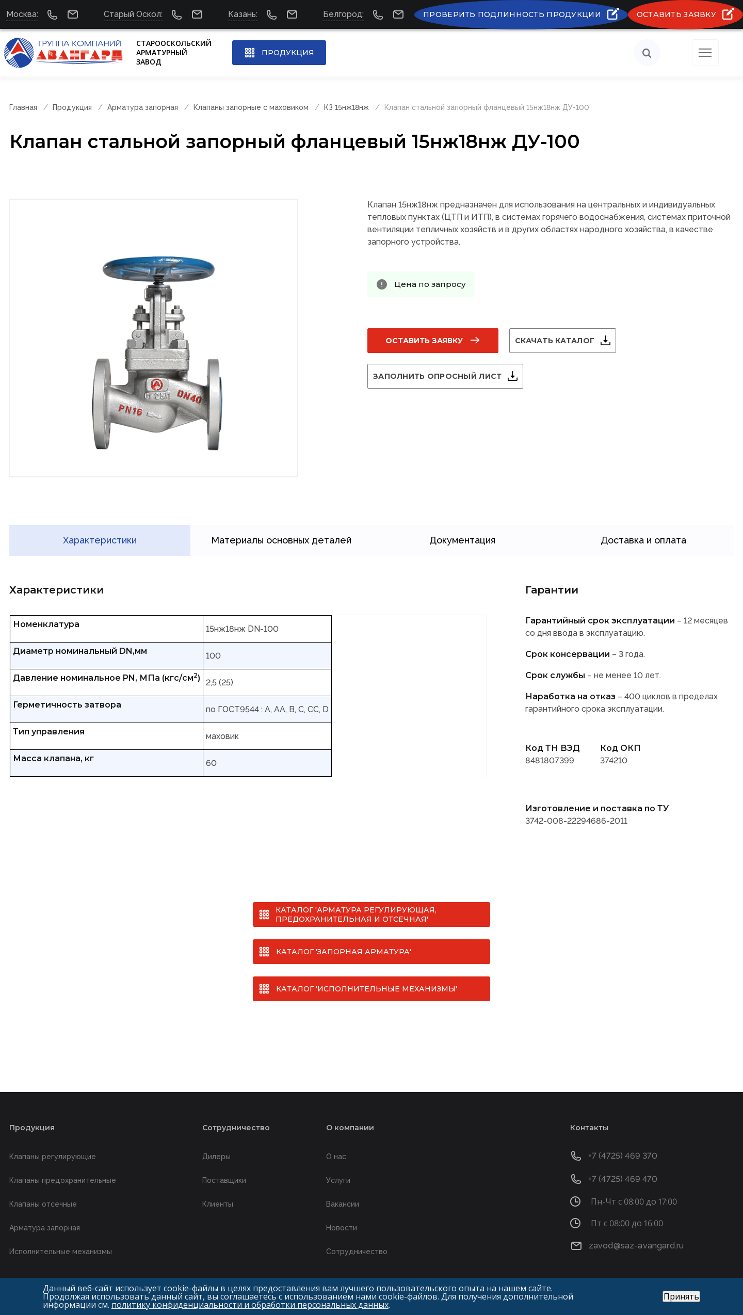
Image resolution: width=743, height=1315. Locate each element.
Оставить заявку (424, 340)
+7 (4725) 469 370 (623, 1141)
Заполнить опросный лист (449, 376)
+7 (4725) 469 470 (623, 1164)
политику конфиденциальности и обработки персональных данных (250, 1304)
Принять (681, 1296)
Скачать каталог (567, 340)
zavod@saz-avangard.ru (636, 1231)
